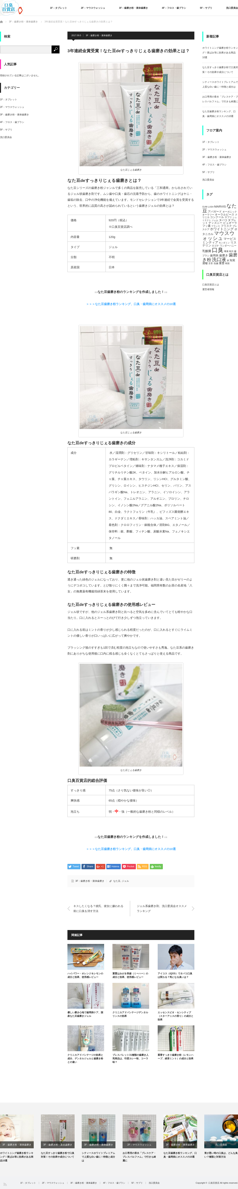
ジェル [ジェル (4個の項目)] (215, 220)
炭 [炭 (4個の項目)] (228, 260)
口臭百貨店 (213, 1183)
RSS (4, 1184)
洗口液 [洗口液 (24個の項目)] (219, 259)
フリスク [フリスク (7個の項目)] (226, 225)
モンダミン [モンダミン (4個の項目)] (224, 242)
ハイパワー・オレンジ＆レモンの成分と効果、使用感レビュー (85, 975)
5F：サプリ (206, 8)
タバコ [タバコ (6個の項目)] (223, 220)
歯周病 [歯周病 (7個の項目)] (214, 255)
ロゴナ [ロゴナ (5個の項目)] (215, 245)
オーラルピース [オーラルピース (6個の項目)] (224, 214)
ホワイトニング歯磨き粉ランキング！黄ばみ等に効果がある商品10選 (220, 52)
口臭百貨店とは (210, 284)
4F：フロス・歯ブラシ (174, 8)
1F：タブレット (58, 8)
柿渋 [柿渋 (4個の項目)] (231, 251)
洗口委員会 (232, 8)
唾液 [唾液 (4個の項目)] (226, 251)
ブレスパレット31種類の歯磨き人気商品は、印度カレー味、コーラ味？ (130, 1058)
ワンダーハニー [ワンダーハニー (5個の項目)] (228, 245)
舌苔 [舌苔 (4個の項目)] (210, 263)
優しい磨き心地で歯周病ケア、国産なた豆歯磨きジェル (85, 1014)
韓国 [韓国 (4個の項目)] (227, 263)
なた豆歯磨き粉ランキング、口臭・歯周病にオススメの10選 (180, 1155)
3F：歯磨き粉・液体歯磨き (133, 8)
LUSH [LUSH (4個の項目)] (210, 207)
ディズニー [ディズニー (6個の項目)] (215, 222)
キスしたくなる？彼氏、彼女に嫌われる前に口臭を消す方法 (98, 908)
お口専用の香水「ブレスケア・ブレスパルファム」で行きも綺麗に (139, 1157)
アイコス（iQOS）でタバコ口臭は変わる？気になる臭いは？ (175, 975)
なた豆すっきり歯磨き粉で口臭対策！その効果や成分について (57, 1155)
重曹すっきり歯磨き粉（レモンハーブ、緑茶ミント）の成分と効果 (175, 1057)
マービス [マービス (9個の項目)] (230, 239)
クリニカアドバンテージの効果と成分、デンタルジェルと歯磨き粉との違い (85, 1058)
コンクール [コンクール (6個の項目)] (217, 217)
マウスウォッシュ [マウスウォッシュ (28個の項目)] (218, 235)
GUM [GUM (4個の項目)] (204, 207)
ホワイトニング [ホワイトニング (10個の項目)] (222, 229)
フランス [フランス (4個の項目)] (215, 226)
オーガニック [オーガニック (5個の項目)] (230, 211)
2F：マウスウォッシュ (93, 8)
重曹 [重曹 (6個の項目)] (222, 263)
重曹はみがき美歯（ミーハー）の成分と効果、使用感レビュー (130, 975)
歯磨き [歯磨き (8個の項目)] (223, 255)
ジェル (125, 881)
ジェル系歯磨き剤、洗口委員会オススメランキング (162, 908)
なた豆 (116, 881)
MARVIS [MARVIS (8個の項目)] (220, 206)
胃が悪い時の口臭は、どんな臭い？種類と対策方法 (221, 1155)
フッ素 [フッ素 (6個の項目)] (206, 225)
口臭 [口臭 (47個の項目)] (217, 250)
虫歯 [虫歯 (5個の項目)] (216, 263)
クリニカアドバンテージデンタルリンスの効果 (130, 1014)
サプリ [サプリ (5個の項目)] (228, 217)
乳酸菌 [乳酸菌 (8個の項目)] (206, 251)
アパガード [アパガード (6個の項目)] (215, 211)
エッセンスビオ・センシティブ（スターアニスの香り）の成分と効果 (175, 1016)
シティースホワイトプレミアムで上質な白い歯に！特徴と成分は (98, 1157)
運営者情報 (208, 289)
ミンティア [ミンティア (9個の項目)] (210, 242)
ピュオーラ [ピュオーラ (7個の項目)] (230, 222)
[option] (20, 1139)
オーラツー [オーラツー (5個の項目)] (208, 214)
